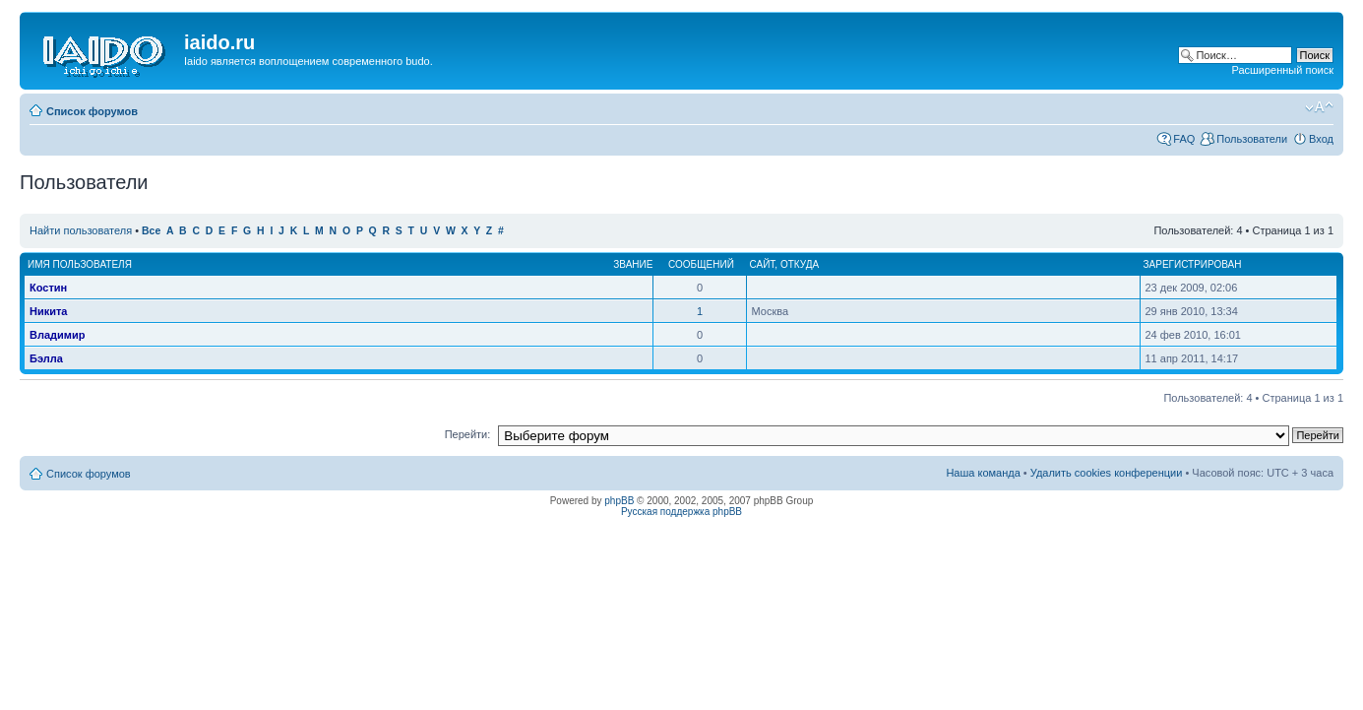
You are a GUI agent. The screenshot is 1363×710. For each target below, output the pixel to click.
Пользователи (1251, 139)
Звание (632, 264)
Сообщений (701, 264)
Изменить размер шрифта (1319, 107)
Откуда (799, 264)
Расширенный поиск (1282, 70)
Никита (48, 311)
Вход (1321, 139)
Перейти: (468, 434)
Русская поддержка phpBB (681, 511)
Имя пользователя (80, 264)
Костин (48, 287)
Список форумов (92, 111)
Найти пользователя (81, 230)
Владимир (57, 335)
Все (151, 231)
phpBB (619, 500)
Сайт (762, 264)
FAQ (1184, 139)
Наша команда (983, 473)
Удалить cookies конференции (1106, 473)
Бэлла (46, 358)
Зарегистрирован (1193, 264)
